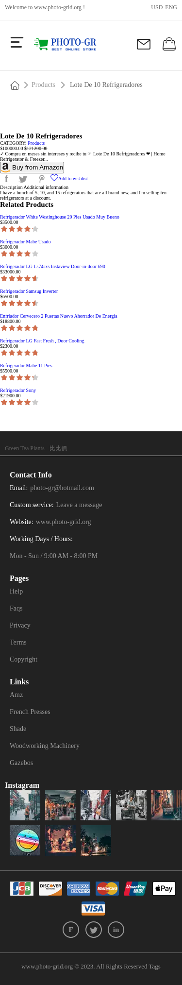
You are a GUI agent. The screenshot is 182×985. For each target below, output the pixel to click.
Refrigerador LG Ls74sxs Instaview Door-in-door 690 (52, 266)
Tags (155, 966)
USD (157, 7)
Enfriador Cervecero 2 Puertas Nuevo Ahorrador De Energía (58, 316)
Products (43, 84)
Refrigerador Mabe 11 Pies (26, 365)
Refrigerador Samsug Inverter (29, 291)
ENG (171, 7)
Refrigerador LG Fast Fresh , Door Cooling (42, 340)
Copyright (23, 659)
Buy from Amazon (32, 167)
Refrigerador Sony (18, 390)
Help (16, 591)
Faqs (16, 608)
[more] (17, 42)
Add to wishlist (69, 178)
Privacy (20, 625)
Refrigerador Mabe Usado (25, 241)
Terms (18, 642)
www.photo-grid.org (58, 7)
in (116, 930)
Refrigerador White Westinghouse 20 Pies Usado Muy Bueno (59, 217)
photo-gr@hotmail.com (62, 488)
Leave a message (79, 505)
